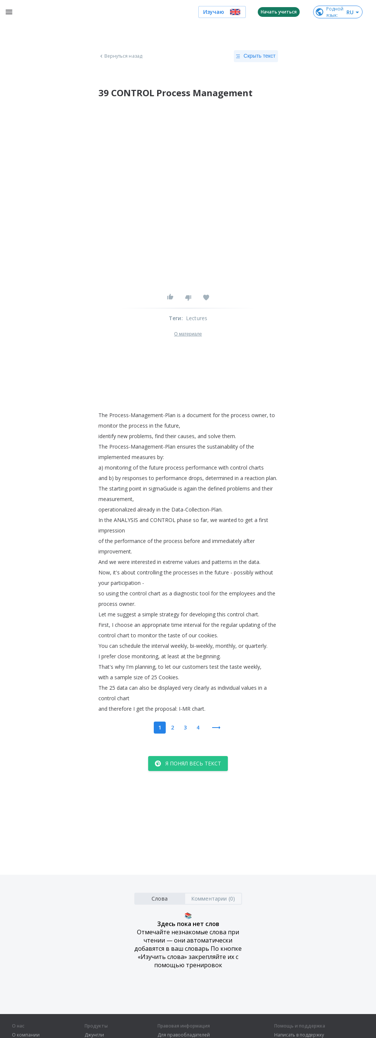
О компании (26, 1035)
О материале (188, 334)
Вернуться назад (120, 56)
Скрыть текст (255, 56)
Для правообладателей (184, 1035)
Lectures (197, 318)
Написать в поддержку (299, 1035)
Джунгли (94, 1035)
